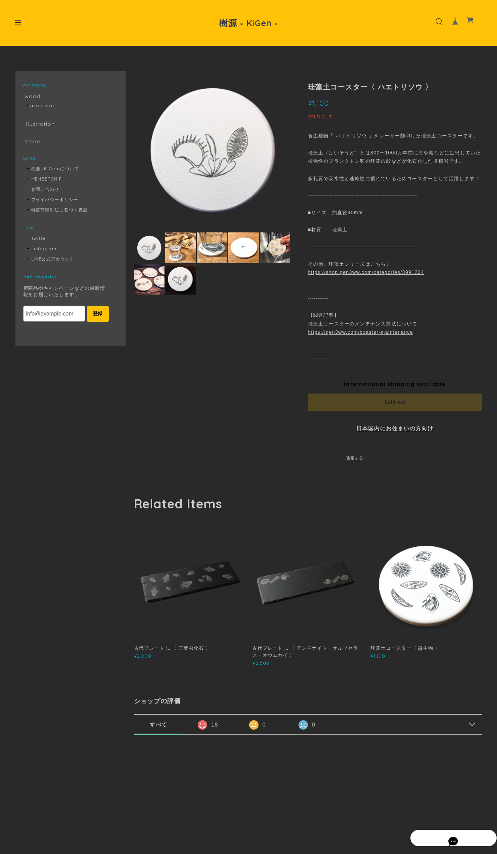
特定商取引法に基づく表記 (59, 214)
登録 (97, 317)
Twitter (39, 242)
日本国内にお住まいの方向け (394, 428)
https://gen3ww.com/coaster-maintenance (360, 332)
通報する (354, 457)
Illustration (39, 125)
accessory (42, 107)
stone (31, 144)
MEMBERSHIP (46, 183)
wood (31, 96)
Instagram (44, 252)
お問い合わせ (45, 193)
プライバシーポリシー (55, 203)
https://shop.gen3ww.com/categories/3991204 (366, 272)
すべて (159, 724)
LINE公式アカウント (53, 263)
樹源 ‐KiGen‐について (55, 172)
